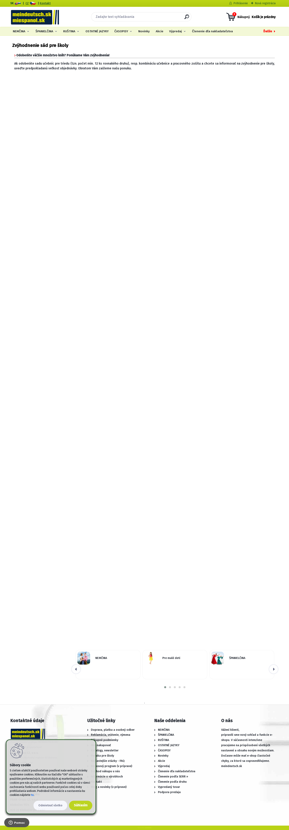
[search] (186, 18)
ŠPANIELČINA (44, 31)
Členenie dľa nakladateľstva (212, 31)
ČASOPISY (121, 31)
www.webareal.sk (148, 827)
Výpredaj (175, 31)
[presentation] (76, 669)
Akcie (159, 31)
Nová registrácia (265, 3)
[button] (165, 687)
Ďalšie (267, 31)
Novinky (144, 31)
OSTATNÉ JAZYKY (97, 31)
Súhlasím (81, 805)
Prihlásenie (240, 3)
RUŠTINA (69, 31)
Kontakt (45, 3)
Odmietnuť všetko (50, 805)
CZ (27, 3)
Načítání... (144, 214)
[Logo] (34, 17)
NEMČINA (19, 31)
